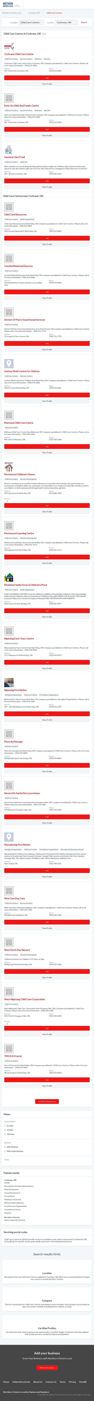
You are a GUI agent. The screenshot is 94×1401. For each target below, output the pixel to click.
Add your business (47, 1368)
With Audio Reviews (15, 1151)
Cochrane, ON (34, 13)
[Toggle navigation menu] (90, 4)
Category (14, 22)
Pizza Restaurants (11, 1189)
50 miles (10, 1130)
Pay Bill (82, 1382)
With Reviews (12, 1147)
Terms (63, 1382)
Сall (47, 78)
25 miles (10, 1126)
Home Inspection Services (14, 1220)
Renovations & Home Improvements (19, 1186)
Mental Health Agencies (14, 1203)
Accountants (9, 1196)
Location (50, 22)
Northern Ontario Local (11, 13)
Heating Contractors (12, 1199)
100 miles (10, 1134)
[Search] (83, 22)
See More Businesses (47, 1101)
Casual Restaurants (12, 1193)
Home (6, 1382)
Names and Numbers (39, 1392)
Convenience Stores (12, 1209)
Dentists (7, 1213)
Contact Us (51, 1382)
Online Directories (21, 1382)
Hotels (7, 1183)
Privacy (72, 1382)
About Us (37, 1382)
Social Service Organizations (15, 1206)
